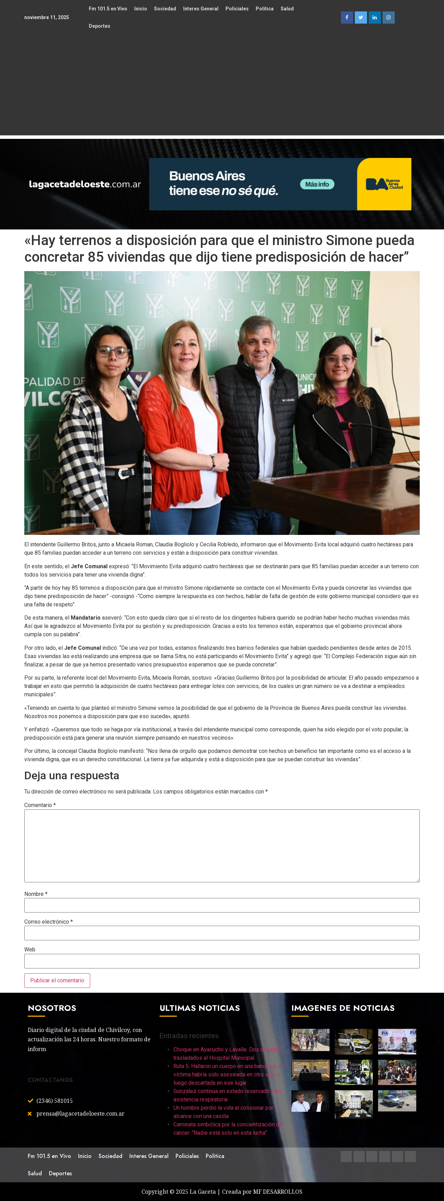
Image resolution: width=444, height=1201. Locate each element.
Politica (265, 8)
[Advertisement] (222, 86)
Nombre (36, 894)
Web (29, 949)
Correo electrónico (48, 922)
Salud (287, 8)
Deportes (99, 26)
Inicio (140, 8)
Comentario (40, 805)
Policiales (237, 8)
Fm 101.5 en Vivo (108, 8)
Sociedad (165, 8)
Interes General (201, 8)
